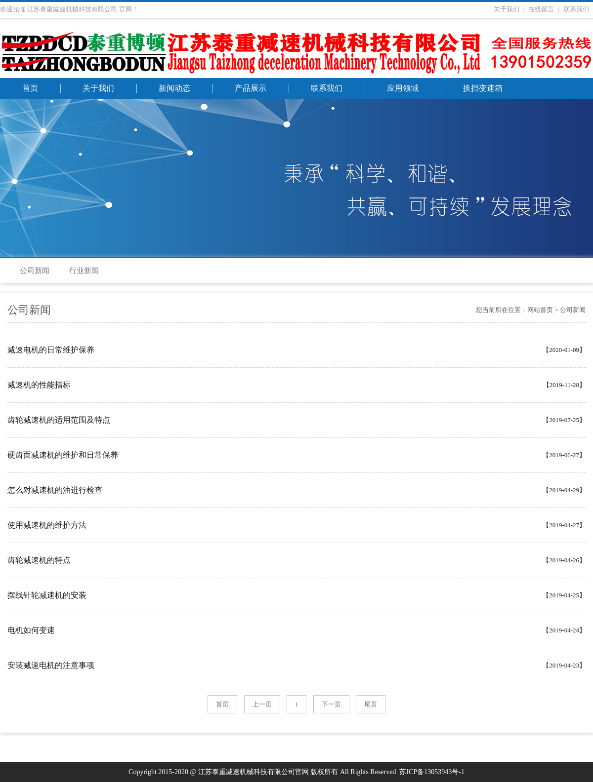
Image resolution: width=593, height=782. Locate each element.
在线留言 (541, 9)
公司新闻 (34, 270)
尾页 (370, 704)
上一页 (262, 704)
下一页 (331, 704)
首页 (222, 704)
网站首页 (540, 309)
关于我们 (506, 9)
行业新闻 (84, 270)
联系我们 (576, 9)
